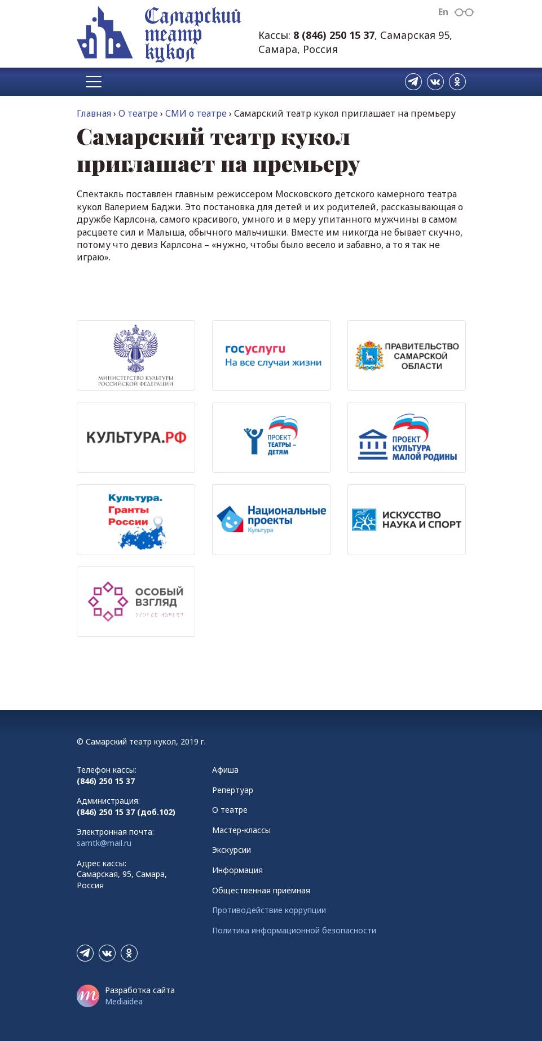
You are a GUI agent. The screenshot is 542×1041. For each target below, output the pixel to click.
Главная (94, 113)
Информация (237, 870)
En (443, 12)
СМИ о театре (196, 113)
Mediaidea (124, 1001)
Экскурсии (231, 849)
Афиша (225, 769)
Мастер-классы (241, 830)
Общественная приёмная (261, 890)
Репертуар (232, 790)
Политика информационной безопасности (294, 930)
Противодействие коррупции (269, 910)
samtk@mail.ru (104, 843)
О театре (138, 113)
